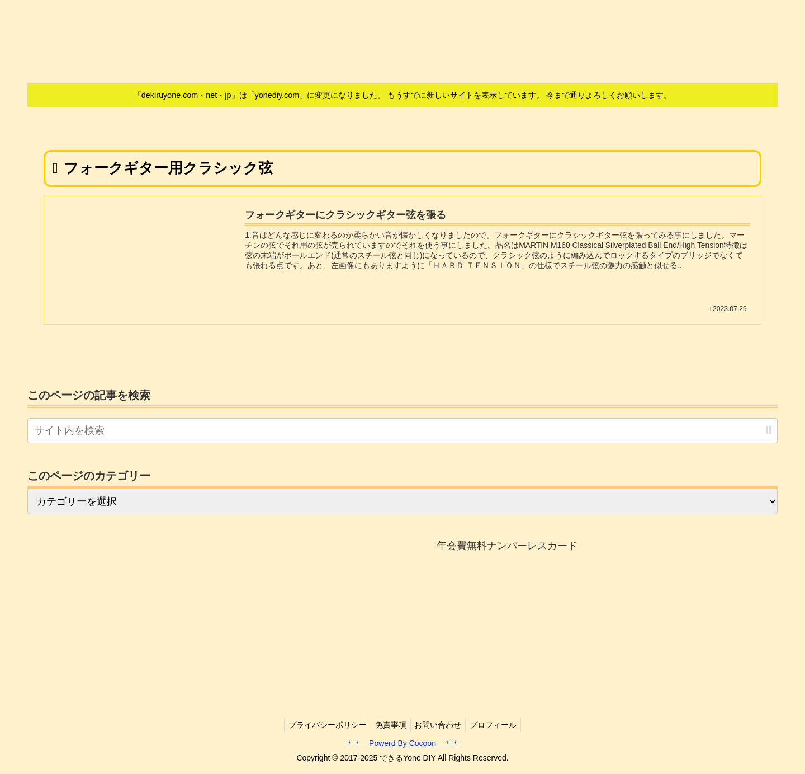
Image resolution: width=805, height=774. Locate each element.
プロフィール (498, 724)
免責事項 (389, 724)
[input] (402, 431)
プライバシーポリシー (322, 724)
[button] (768, 430)
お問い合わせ (439, 724)
